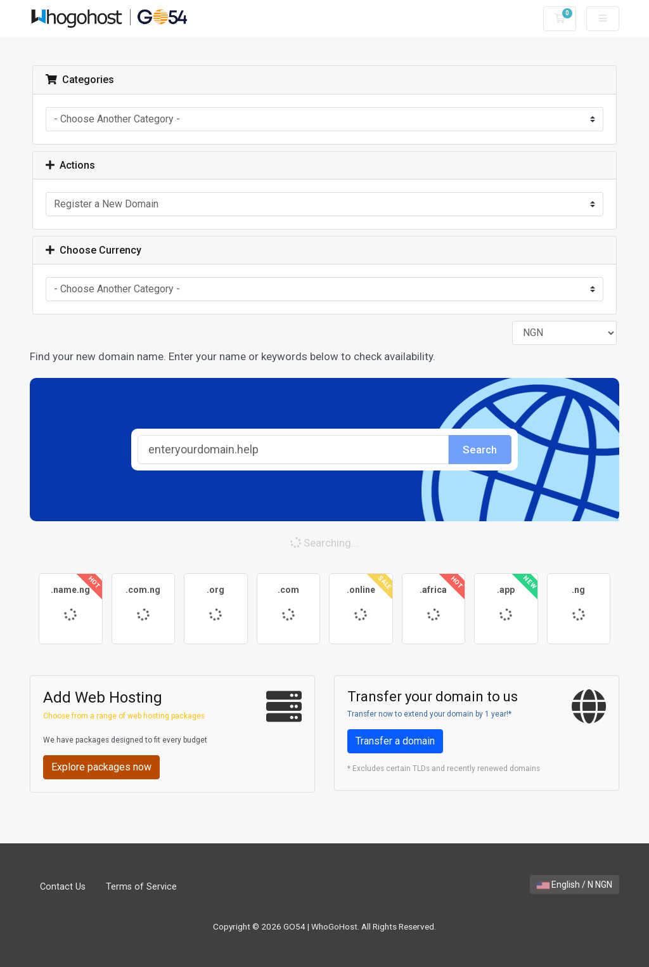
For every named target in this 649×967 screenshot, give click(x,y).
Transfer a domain (395, 741)
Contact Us (63, 886)
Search (480, 449)
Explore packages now (101, 767)
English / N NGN (574, 884)
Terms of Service (141, 886)
